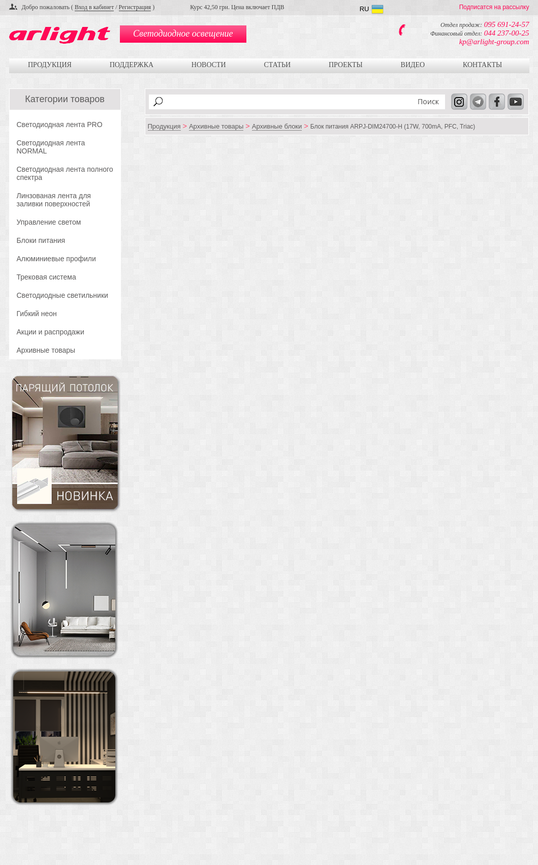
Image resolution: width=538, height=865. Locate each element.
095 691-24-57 (506, 24)
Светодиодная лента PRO (60, 124)
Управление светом (49, 222)
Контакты (482, 65)
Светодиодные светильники (62, 295)
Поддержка (131, 65)
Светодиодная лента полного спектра (65, 173)
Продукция (50, 65)
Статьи (277, 65)
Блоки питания (41, 240)
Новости (209, 65)
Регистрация (135, 7)
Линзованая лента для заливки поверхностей (54, 200)
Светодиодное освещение (183, 33)
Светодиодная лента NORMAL (51, 147)
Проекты (346, 65)
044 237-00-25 (506, 33)
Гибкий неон (37, 314)
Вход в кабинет (94, 7)
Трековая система (46, 277)
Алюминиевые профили (56, 259)
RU (364, 9)
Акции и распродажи (50, 332)
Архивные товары (46, 350)
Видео (413, 65)
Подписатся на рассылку (494, 7)
